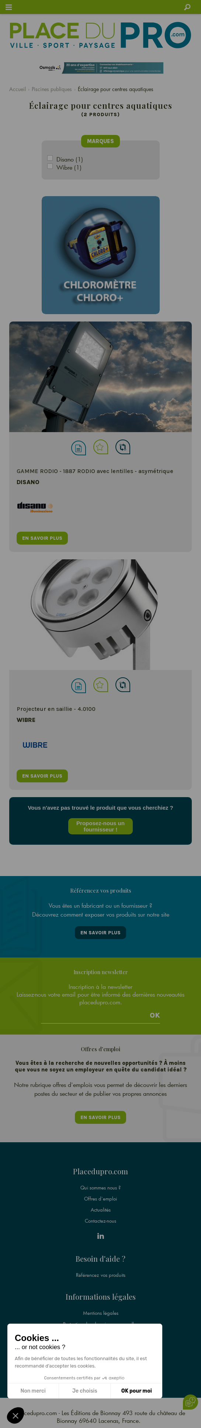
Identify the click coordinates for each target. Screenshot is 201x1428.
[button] (15, 1415)
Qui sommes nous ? (100, 1187)
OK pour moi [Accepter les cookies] (136, 1391)
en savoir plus (42, 538)
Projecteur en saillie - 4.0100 (56, 708)
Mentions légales (100, 1313)
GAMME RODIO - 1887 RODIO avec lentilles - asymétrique (95, 471)
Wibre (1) (69, 167)
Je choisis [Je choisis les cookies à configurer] (84, 1391)
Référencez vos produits (100, 1275)
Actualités (101, 1209)
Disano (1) (69, 159)
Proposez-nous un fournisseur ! (100, 826)
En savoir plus (100, 932)
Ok (155, 1015)
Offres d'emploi (100, 1198)
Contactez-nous (100, 1220)
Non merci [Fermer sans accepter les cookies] (32, 1391)
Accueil (17, 89)
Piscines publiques (52, 89)
